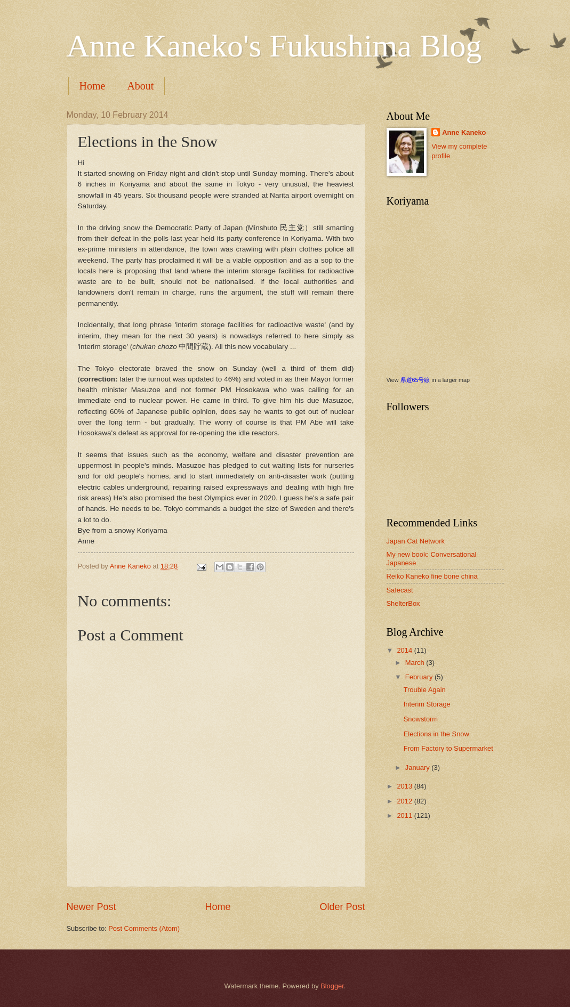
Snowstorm (421, 719)
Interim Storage (427, 704)
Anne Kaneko (464, 132)
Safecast (400, 590)
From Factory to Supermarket (448, 748)
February (420, 677)
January (418, 768)
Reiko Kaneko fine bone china (432, 576)
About (140, 86)
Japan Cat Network (416, 541)
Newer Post (91, 907)
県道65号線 (415, 380)
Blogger (332, 986)
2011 (405, 815)
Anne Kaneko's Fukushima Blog (274, 45)
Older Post (342, 907)
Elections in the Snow (436, 734)
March (415, 663)
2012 (405, 801)
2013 (405, 786)
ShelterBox (403, 603)
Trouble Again (425, 690)
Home (92, 86)
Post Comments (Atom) (144, 928)
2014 (405, 650)
